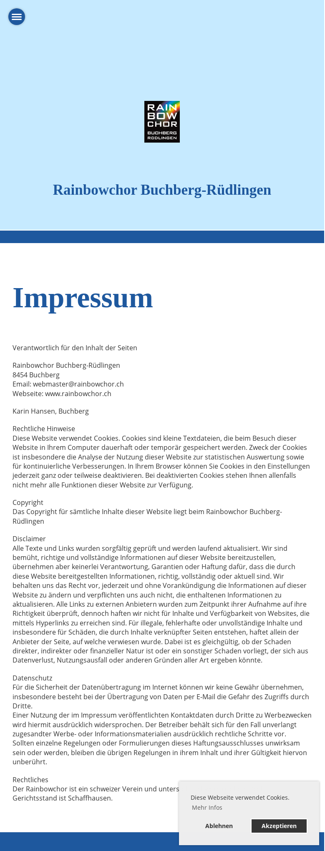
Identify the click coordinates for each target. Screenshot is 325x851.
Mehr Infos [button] (207, 807)
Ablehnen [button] (219, 826)
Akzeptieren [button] (279, 826)
